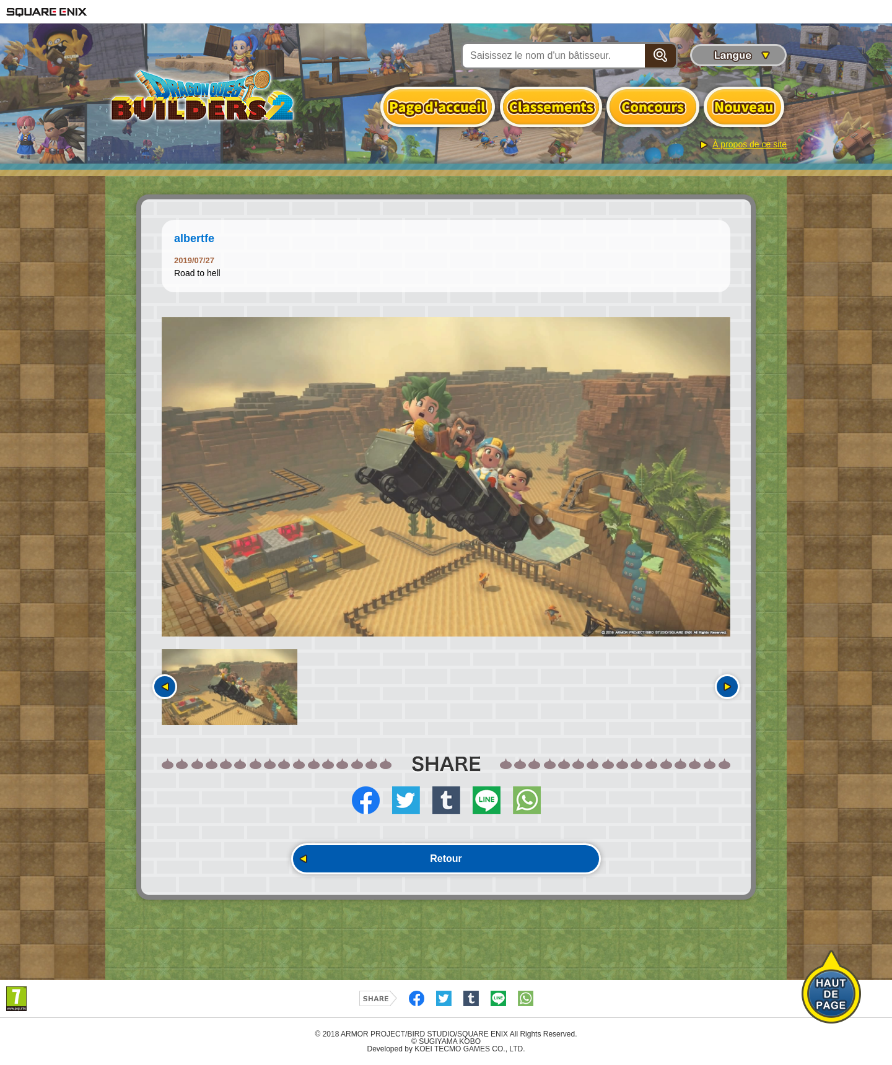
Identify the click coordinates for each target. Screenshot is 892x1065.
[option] (446, 477)
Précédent (164, 686)
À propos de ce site (749, 144)
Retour (446, 858)
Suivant (727, 686)
